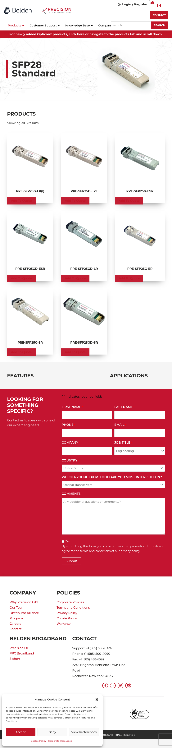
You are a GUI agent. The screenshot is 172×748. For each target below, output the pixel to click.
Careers (15, 624)
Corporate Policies (70, 602)
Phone (68, 425)
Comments (71, 494)
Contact (15, 629)
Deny (52, 732)
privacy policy (130, 551)
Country (70, 460)
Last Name (124, 407)
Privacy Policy (67, 613)
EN (158, 5)
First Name (72, 407)
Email (120, 425)
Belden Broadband (38, 639)
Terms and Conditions (73, 607)
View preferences (84, 732)
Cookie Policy (38, 740)
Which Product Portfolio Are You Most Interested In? (113, 477)
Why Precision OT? (24, 602)
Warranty (63, 624)
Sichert (15, 659)
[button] (97, 699)
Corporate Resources (60, 740)
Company (71, 442)
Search (159, 25)
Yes (67, 541)
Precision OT (19, 648)
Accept (21, 732)
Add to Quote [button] (21, 201)
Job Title (123, 442)
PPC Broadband (22, 653)
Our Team (17, 607)
